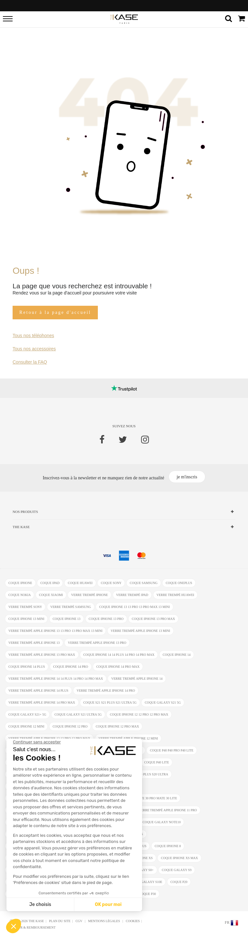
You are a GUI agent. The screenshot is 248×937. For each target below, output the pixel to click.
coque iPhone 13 (66, 619)
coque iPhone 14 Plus (26, 666)
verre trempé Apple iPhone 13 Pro (97, 642)
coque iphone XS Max (179, 858)
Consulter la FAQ (30, 362)
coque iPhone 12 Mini (26, 726)
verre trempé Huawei (175, 595)
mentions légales (104, 921)
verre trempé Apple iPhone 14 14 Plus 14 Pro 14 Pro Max (55, 678)
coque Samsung (144, 583)
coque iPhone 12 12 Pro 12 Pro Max (139, 714)
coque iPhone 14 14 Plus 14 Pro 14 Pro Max (118, 654)
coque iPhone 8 (168, 846)
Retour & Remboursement (33, 927)
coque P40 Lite (156, 762)
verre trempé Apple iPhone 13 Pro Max (41, 654)
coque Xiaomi (51, 595)
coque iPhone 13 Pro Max (153, 619)
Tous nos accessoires (34, 348)
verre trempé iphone (89, 595)
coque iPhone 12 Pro (70, 726)
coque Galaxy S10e (145, 882)
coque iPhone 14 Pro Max (118, 666)
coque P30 (147, 894)
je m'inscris (187, 476)
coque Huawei (80, 583)
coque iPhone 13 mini (26, 619)
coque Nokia (19, 595)
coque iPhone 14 (177, 654)
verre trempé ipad (132, 595)
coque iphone (20, 583)
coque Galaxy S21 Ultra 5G (78, 714)
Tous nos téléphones (33, 335)
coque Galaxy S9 (176, 870)
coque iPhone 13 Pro (106, 619)
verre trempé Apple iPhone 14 (136, 678)
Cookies (133, 921)
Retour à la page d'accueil (55, 312)
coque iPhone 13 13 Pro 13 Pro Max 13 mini (134, 607)
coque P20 (179, 882)
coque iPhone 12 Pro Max (117, 726)
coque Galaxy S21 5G (163, 702)
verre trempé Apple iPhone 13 (34, 642)
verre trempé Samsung (70, 607)
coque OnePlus (179, 583)
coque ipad (49, 583)
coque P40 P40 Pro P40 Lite (171, 750)
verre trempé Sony (25, 607)
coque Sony (111, 583)
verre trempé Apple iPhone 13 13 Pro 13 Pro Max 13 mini (55, 631)
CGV (79, 921)
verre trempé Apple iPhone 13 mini (140, 631)
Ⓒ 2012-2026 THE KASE (27, 921)
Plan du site (60, 921)
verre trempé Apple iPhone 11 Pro (168, 810)
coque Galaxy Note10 (162, 822)
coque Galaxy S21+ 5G (27, 714)
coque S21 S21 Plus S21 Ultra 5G (110, 702)
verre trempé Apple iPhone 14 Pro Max (41, 702)
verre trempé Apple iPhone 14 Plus (38, 690)
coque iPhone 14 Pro (70, 666)
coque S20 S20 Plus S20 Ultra (143, 774)
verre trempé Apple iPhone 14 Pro (106, 690)
